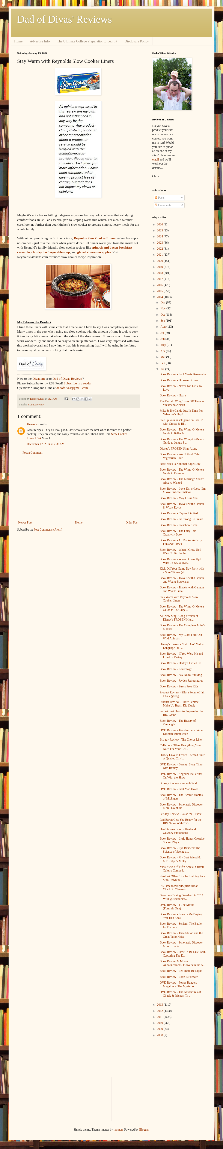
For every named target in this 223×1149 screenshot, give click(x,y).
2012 (160, 1010)
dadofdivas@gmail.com (72, 388)
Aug (163, 326)
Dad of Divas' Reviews (64, 19)
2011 (160, 1016)
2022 (160, 248)
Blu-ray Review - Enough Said (178, 783)
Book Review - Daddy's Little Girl (180, 663)
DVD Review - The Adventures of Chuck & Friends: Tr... (180, 993)
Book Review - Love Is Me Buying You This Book (181, 916)
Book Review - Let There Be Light (181, 970)
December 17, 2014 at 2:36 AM (46, 444)
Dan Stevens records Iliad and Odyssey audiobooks (178, 831)
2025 (160, 230)
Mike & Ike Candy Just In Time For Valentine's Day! (181, 412)
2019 (160, 266)
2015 (160, 291)
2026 (160, 224)
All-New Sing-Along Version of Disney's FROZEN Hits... (179, 617)
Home (18, 41)
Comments (163, 205)
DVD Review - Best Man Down (179, 789)
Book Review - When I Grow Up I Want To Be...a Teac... (180, 561)
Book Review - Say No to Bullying (181, 674)
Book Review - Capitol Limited (179, 513)
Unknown (33, 424)
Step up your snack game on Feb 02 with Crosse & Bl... (181, 421)
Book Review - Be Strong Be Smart (181, 519)
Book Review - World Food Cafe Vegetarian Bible (179, 456)
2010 (160, 1022)
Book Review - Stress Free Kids (179, 686)
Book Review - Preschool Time (178, 525)
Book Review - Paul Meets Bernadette (183, 374)
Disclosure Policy (137, 41)
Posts (159, 197)
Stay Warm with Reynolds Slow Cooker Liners (179, 599)
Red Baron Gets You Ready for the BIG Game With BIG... (181, 821)
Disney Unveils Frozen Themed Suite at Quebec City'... (182, 756)
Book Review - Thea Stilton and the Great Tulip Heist (181, 935)
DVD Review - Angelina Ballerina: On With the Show (181, 775)
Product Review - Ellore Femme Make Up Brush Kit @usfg (179, 703)
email (155, 159)
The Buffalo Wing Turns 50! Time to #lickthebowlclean (182, 403)
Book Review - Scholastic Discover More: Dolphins (181, 806)
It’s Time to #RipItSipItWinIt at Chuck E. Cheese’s (179, 887)
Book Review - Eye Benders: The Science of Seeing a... (180, 849)
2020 (160, 260)
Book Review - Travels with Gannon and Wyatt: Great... (182, 589)
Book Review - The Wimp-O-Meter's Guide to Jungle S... (182, 441)
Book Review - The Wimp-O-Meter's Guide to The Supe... (182, 608)
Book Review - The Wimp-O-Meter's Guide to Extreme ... (182, 471)
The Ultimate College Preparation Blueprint (87, 41)
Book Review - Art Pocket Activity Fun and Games (181, 542)
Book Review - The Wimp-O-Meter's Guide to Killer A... (182, 431)
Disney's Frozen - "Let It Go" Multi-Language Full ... (181, 646)
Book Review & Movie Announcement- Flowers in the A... (182, 963)
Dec (163, 302)
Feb (163, 363)
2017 (160, 278)
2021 (160, 254)
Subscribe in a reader (77, 383)
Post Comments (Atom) (48, 529)
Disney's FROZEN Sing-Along (178, 448)
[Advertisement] (78, 487)
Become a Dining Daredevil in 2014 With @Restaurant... (181, 897)
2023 (160, 242)
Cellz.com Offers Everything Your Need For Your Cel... (180, 747)
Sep (163, 320)
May (163, 344)
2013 (160, 1004)
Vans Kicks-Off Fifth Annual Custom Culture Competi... (182, 868)
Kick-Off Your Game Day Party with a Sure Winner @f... (182, 570)
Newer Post (25, 522)
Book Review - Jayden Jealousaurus (181, 680)
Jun (162, 338)
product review (35, 404)
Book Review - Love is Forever (179, 976)
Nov (163, 308)
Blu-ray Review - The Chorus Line (181, 739)
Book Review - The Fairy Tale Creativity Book (178, 532)
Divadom (38, 378)
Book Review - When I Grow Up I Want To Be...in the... (180, 551)
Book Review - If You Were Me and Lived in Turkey (181, 655)
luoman (118, 1129)
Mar (163, 357)
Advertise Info (40, 41)
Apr (163, 351)
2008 (160, 1035)
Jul (162, 332)
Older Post (132, 522)
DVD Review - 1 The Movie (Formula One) (177, 906)
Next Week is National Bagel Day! (180, 463)
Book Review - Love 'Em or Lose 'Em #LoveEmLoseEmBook (183, 490)
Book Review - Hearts (173, 395)
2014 (160, 297)
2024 (160, 236)
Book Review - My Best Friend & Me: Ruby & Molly (180, 859)
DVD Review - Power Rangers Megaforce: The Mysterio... (178, 984)
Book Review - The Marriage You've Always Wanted (182, 480)
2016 (160, 285)
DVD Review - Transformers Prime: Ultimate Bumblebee (181, 732)
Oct (163, 314)
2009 (160, 1028)
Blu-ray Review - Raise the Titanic (181, 814)
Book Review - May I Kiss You (178, 498)
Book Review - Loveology (176, 669)
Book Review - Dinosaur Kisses (179, 380)
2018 (160, 272)
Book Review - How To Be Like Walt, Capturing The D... (183, 953)
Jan (162, 369)
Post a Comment (32, 452)
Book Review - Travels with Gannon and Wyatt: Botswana (182, 579)
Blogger (144, 1129)
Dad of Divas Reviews (67, 378)
